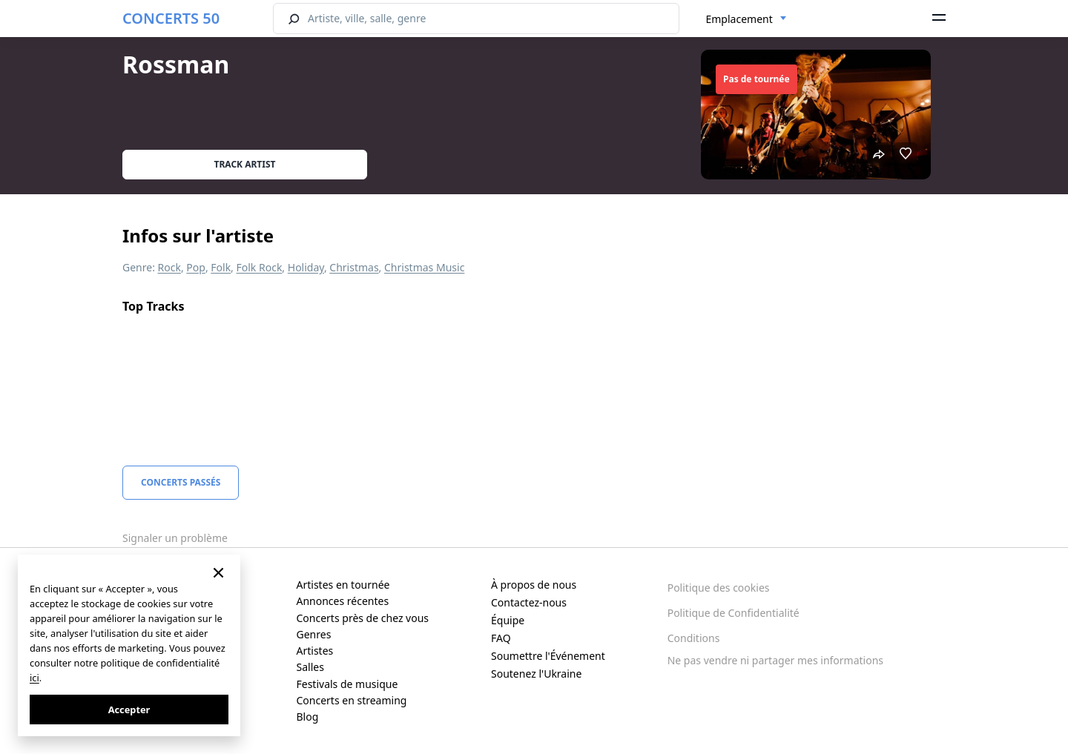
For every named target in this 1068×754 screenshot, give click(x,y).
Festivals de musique (347, 684)
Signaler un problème (175, 538)
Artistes (315, 651)
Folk (221, 267)
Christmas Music (424, 267)
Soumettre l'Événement (548, 656)
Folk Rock (260, 267)
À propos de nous (533, 585)
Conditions (694, 638)
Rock (169, 267)
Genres (314, 634)
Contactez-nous (529, 602)
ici (34, 677)
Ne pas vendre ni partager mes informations (775, 660)
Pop (195, 267)
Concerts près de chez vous (363, 618)
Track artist (245, 164)
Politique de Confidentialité (734, 613)
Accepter (129, 709)
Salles (310, 667)
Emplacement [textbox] (739, 19)
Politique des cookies (719, 588)
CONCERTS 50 (171, 18)
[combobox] (746, 19)
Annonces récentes (343, 601)
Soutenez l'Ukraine (536, 674)
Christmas (353, 267)
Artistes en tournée (343, 585)
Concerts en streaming (352, 700)
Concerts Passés (180, 482)
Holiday (306, 267)
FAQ (501, 638)
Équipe (507, 620)
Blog (308, 717)
